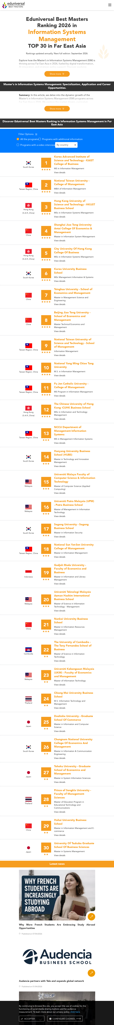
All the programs (29, 139)
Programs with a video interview (37, 145)
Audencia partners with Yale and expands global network (51, 981)
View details (59, 172)
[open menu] (109, 4)
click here (75, 1012)
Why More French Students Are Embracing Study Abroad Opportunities (57, 926)
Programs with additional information (62, 139)
